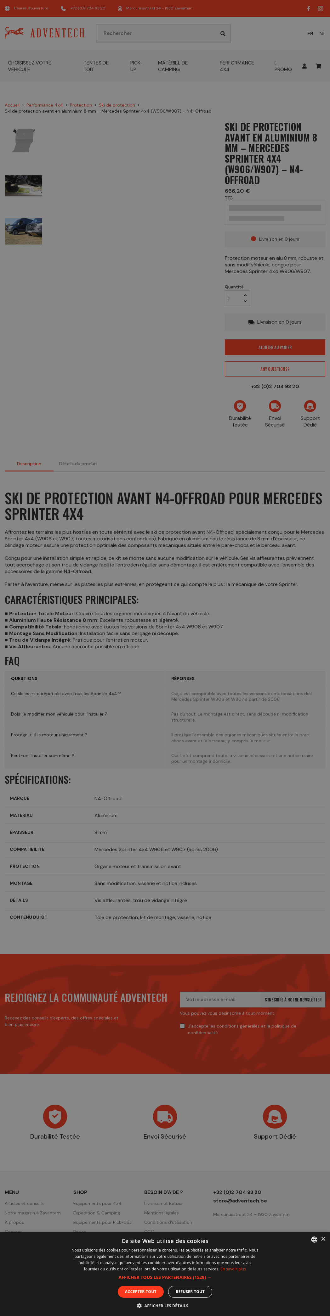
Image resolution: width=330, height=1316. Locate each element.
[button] (164, 1277)
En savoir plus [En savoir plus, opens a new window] (233, 1269)
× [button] (323, 1239)
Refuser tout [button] (190, 1291)
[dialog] (165, 658)
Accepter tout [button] (140, 1291)
